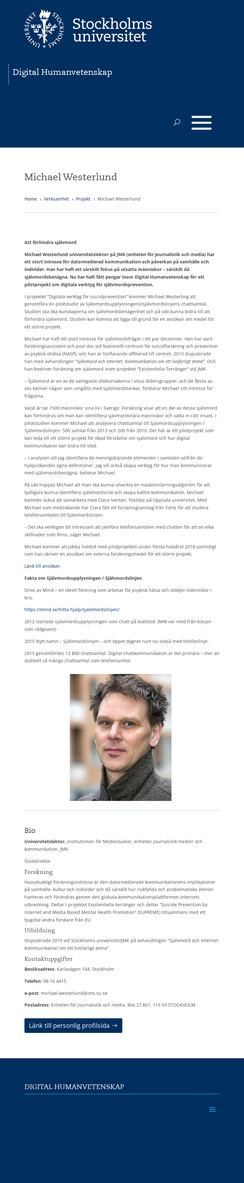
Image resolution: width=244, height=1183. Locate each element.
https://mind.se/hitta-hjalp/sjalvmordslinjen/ (71, 609)
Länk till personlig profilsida (69, 1025)
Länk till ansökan (42, 566)
